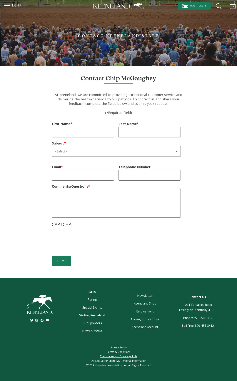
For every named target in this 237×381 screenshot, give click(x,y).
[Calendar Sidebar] (231, 6)
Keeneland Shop (145, 303)
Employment (145, 311)
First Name (61, 124)
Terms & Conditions (118, 352)
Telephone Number (134, 167)
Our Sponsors (92, 323)
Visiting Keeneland (92, 315)
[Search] (218, 6)
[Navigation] (7, 5)
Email (56, 167)
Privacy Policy (118, 347)
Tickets (194, 6)
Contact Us (197, 297)
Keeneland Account (145, 327)
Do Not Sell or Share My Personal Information (118, 360)
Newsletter (145, 296)
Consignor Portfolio (145, 319)
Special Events (92, 307)
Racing (92, 299)
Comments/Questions (70, 186)
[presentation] (80, 237)
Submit (61, 261)
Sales (92, 292)
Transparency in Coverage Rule (118, 356)
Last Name (127, 124)
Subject (58, 143)
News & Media (92, 331)
